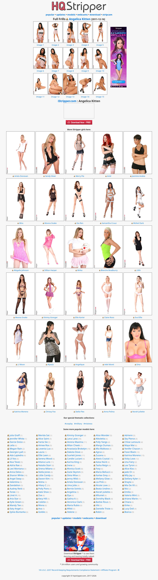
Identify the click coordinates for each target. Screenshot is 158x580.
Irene (70, 465)
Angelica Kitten (79, 19)
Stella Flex (79, 411)
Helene (70, 511)
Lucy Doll (129, 508)
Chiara (127, 501)
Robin (99, 511)
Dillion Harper (50, 270)
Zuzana (99, 455)
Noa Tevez (15, 461)
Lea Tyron (129, 465)
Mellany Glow (103, 478)
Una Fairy (129, 461)
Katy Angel (15, 508)
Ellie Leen (43, 455)
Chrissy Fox (51, 411)
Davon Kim (44, 478)
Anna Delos (15, 471)
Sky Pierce (129, 438)
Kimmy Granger (51, 317)
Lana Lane (72, 438)
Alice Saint (43, 438)
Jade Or (128, 471)
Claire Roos (109, 317)
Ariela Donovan (21, 176)
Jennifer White (17, 438)
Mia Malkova (102, 448)
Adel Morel (109, 364)
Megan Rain (16, 448)
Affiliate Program (108, 570)
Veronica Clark (74, 501)
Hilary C (42, 485)
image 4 (85, 43)
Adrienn (128, 435)
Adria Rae (15, 465)
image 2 (55, 43)
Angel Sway (15, 478)
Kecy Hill (42, 498)
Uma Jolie (72, 485)
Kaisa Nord (101, 461)
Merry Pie (80, 176)
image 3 (70, 43)
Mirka (79, 270)
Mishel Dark (138, 223)
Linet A (13, 495)
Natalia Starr (44, 465)
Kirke (127, 505)
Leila (12, 445)
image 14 (85, 95)
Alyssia (51, 364)
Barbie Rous (102, 501)
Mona (41, 505)
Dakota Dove (73, 451)
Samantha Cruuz (109, 223)
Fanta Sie (43, 441)
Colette (42, 501)
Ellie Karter (80, 317)
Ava (40, 508)
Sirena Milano (45, 468)
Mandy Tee (15, 505)
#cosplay (69, 423)
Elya (69, 495)
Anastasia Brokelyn (77, 448)
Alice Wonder (102, 435)
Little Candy (44, 475)
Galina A (71, 498)
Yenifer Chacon (132, 448)
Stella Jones (44, 471)
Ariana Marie (131, 498)
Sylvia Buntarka (18, 511)
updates (60, 14)
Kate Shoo (43, 491)
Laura (41, 451)
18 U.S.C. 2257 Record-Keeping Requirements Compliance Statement (69, 570)
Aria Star (14, 498)
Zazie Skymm (74, 471)
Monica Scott (73, 468)
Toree (12, 491)
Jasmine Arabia (138, 176)
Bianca (127, 511)
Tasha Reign (102, 465)
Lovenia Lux (44, 448)
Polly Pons (43, 488)
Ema (138, 364)
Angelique (79, 364)
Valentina (14, 481)
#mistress (88, 423)
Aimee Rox (43, 445)
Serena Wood (45, 458)
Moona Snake (50, 223)
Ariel (109, 176)
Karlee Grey (102, 475)
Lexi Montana (17, 468)
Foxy (98, 468)
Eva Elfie (138, 317)
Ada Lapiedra (16, 455)
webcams (82, 14)
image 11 (40, 95)
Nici (126, 488)
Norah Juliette (138, 411)
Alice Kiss (129, 468)
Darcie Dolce (16, 441)
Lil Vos (13, 458)
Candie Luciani (74, 458)
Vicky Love (129, 458)
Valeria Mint (130, 495)
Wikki (70, 508)
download (95, 14)
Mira (21, 223)
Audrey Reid (16, 488)
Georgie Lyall (16, 451)
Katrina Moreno (21, 411)
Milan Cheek (73, 445)
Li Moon (21, 364)
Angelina (71, 491)
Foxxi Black (130, 451)
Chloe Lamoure (132, 441)
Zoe (40, 495)
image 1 (40, 43)
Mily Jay (128, 475)
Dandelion (15, 485)
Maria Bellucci (103, 471)
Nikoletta (100, 438)
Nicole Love (102, 485)
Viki (97, 505)
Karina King (73, 461)
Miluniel (100, 495)
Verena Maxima (75, 441)
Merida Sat (43, 435)
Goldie (41, 511)
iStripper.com (67, 101)
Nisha (41, 481)
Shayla (127, 481)
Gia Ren (79, 223)
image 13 (70, 95)
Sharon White (17, 475)
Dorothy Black (103, 498)
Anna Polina (109, 411)
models (71, 14)
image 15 (100, 95)
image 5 (100, 43)
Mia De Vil (129, 485)
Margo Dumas (103, 445)
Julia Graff (15, 435)
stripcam (107, 14)
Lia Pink (100, 481)
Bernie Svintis (74, 488)
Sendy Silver (50, 176)
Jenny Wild (72, 478)
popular (50, 14)
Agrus (99, 451)
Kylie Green (15, 501)
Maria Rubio (73, 505)
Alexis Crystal (102, 458)
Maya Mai (129, 445)
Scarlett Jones (74, 455)
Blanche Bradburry (109, 270)
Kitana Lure (44, 461)
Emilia (127, 491)
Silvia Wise (72, 475)
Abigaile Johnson (21, 270)
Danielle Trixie (103, 508)
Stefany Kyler (131, 478)
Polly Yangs (101, 441)
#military (78, 423)
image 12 (55, 95)
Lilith (138, 270)
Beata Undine (103, 488)
